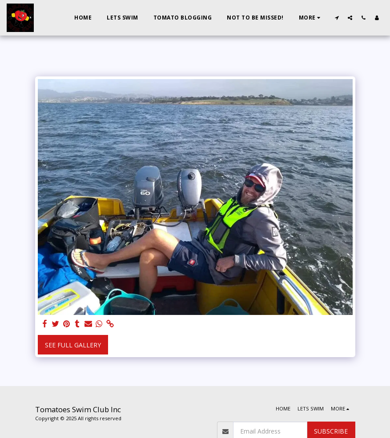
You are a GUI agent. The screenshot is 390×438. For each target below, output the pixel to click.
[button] (336, 17)
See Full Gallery (73, 345)
